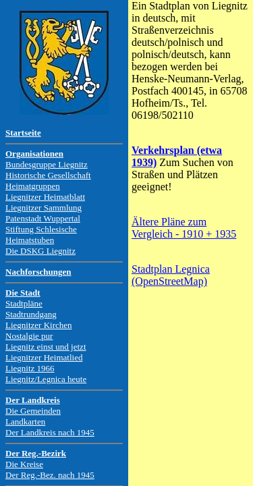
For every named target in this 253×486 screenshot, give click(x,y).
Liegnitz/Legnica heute (45, 379)
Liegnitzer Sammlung (43, 207)
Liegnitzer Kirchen (38, 325)
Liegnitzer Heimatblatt (45, 197)
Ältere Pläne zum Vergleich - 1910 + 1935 (184, 228)
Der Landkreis (32, 400)
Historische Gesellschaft (48, 175)
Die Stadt (22, 293)
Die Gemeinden (33, 411)
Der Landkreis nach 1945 (49, 432)
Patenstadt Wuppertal (42, 218)
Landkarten (25, 421)
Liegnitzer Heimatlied (43, 357)
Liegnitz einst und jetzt (45, 347)
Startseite (23, 133)
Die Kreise (24, 464)
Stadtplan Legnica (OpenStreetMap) (171, 275)
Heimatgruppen (32, 186)
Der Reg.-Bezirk (35, 453)
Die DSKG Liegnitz (40, 251)
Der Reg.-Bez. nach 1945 (49, 475)
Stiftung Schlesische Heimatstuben (41, 234)
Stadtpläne (24, 303)
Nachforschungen (38, 272)
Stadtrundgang (31, 314)
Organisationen (34, 153)
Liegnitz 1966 (30, 368)
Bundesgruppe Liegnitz (46, 164)
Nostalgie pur (29, 336)
